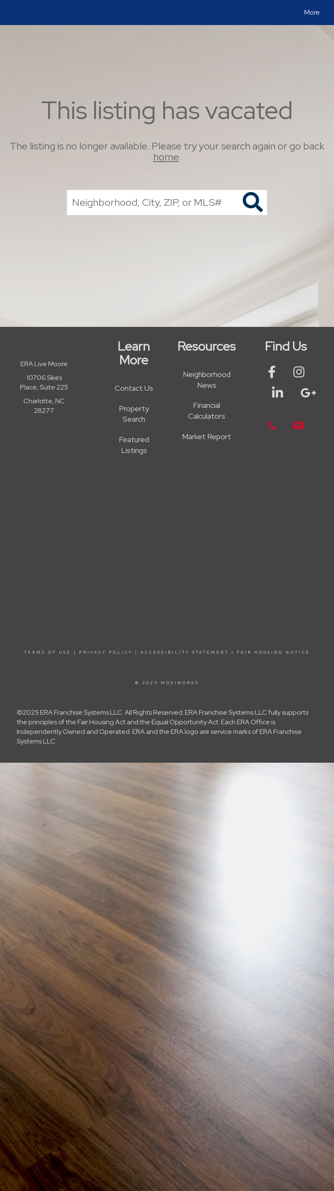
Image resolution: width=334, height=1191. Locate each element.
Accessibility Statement (185, 652)
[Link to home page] (14, 12)
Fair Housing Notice (273, 652)
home (166, 157)
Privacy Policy (106, 652)
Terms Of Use (47, 652)
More (312, 12)
